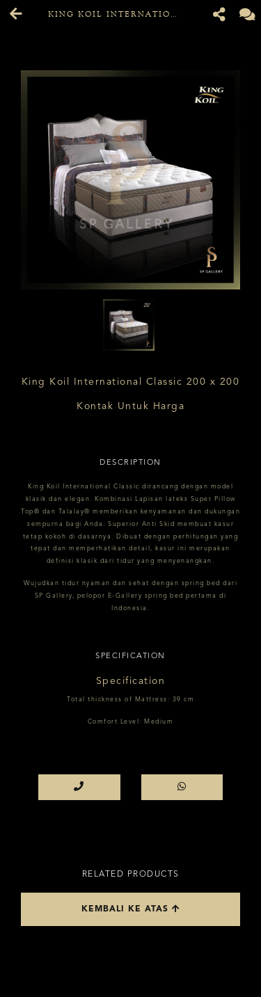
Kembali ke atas (130, 909)
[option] (130, 179)
